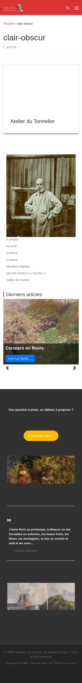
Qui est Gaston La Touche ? (25, 273)
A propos (12, 239)
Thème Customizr (65, 663)
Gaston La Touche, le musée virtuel (41, 652)
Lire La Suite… (20, 358)
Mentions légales (18, 266)
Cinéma (11, 253)
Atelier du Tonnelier (32, 121)
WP (25, 663)
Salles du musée (17, 280)
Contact (11, 259)
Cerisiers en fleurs (24, 348)
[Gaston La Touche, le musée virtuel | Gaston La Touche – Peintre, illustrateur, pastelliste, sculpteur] (13, 7)
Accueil (8, 23)
